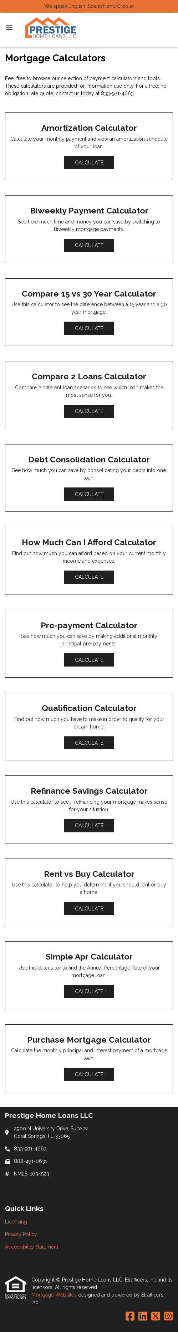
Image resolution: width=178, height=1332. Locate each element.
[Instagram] (168, 1316)
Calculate (89, 162)
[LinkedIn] (142, 1316)
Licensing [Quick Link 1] (16, 1222)
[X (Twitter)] (155, 1316)
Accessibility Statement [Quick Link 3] (31, 1247)
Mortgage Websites (54, 1295)
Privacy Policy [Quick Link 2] (21, 1234)
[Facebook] (130, 1316)
